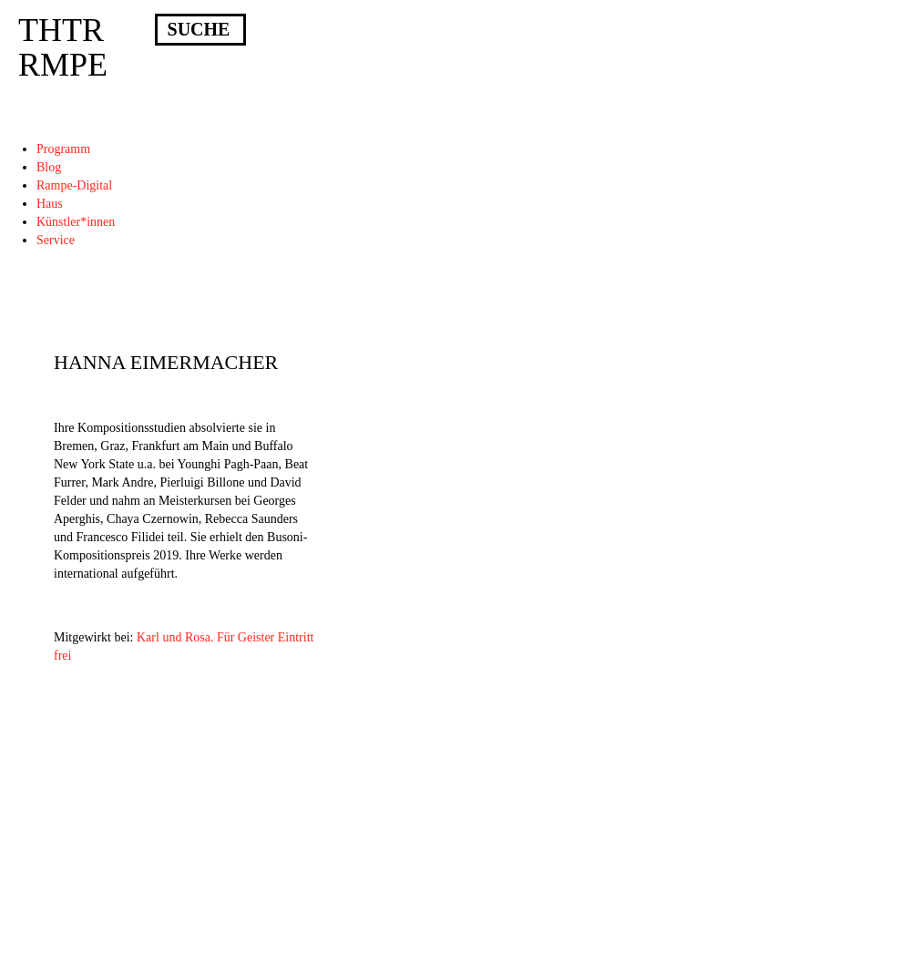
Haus (49, 203)
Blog (48, 167)
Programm (63, 149)
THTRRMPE (63, 47)
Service (55, 240)
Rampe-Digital (74, 185)
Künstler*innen (75, 222)
